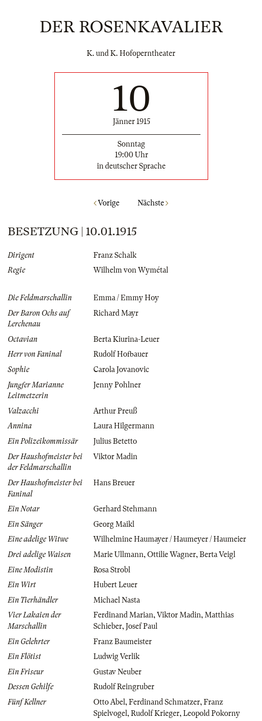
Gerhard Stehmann (125, 509)
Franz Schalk (114, 255)
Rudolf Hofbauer (120, 354)
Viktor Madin (115, 456)
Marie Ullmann (118, 554)
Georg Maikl (113, 524)
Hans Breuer (114, 483)
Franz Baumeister (122, 641)
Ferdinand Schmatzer (164, 702)
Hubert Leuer (115, 585)
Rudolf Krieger (155, 713)
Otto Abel (109, 702)
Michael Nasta (116, 600)
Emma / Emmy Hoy (126, 298)
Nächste (152, 203)
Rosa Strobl (111, 570)
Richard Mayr (115, 313)
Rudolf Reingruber (123, 687)
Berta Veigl (217, 554)
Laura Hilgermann (123, 426)
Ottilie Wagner (171, 554)
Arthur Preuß (115, 411)
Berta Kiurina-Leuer (126, 339)
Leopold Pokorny (211, 713)
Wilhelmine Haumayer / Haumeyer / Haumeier (169, 539)
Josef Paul (141, 626)
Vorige (106, 203)
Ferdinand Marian (123, 615)
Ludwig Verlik (116, 656)
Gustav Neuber (117, 672)
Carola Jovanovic (121, 369)
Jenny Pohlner (117, 385)
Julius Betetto (115, 441)
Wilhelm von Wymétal (130, 270)
